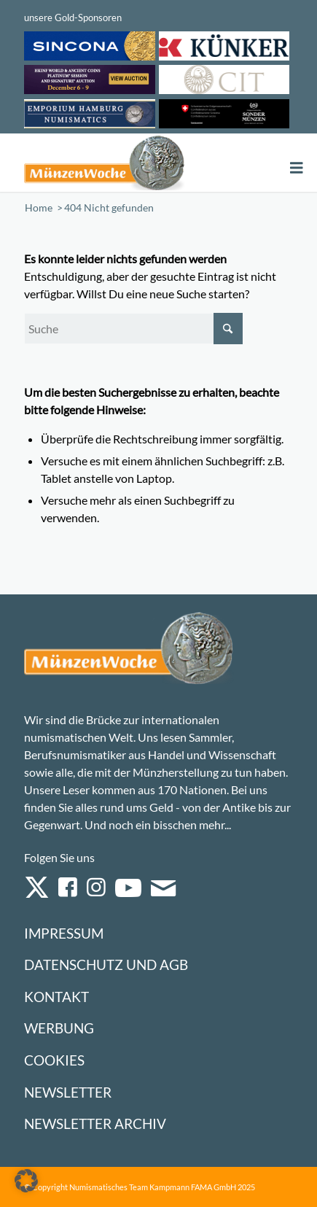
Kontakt (56, 996)
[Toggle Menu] (296, 168)
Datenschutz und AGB (106, 964)
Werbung (59, 1028)
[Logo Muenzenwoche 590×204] (105, 162)
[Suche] (133, 328)
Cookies (54, 1060)
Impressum (63, 933)
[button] (26, 1180)
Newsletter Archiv (95, 1123)
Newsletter (67, 1092)
